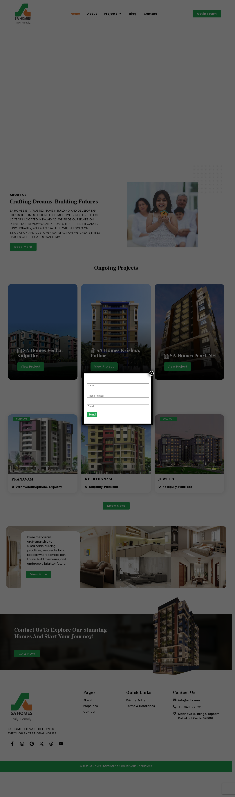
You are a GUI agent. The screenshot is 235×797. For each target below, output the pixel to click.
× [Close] (151, 373)
